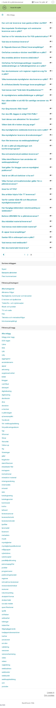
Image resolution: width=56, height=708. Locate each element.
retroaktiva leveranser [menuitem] (10, 582)
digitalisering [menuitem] (6, 391)
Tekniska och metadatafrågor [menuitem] (13, 317)
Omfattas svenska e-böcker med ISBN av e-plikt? (28, 52)
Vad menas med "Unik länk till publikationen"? (28, 90)
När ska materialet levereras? (28, 247)
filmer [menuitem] (4, 438)
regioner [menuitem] (5, 578)
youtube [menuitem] (5, 686)
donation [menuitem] (5, 406)
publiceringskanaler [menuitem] (9, 575)
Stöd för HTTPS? (28, 189)
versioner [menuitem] (5, 651)
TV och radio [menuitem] (7, 310)
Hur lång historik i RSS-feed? (28, 108)
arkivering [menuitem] (5, 370)
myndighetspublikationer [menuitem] (11, 546)
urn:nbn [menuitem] (4, 643)
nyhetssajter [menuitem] (6, 557)
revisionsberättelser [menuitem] (9, 586)
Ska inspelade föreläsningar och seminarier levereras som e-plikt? (28, 29)
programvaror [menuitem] (7, 571)
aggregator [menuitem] (6, 359)
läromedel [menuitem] (5, 528)
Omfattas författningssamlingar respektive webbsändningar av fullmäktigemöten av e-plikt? (28, 64)
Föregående (3, 254)
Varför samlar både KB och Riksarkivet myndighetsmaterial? (28, 201)
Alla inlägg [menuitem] (6, 334)
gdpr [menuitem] (3, 456)
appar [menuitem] (4, 366)
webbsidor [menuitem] (6, 672)
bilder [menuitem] (4, 377)
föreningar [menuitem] (6, 452)
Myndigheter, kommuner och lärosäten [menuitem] (17, 296)
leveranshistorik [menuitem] (8, 517)
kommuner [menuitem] (6, 503)
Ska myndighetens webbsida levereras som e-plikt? (28, 129)
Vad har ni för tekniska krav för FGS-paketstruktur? (28, 36)
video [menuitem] (4, 658)
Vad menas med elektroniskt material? (28, 226)
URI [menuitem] (3, 351)
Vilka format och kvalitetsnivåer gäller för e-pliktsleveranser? (28, 182)
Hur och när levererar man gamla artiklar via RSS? (28, 23)
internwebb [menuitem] (6, 485)
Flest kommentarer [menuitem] (9, 276)
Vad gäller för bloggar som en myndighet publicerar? (28, 168)
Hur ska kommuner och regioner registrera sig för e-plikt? (28, 72)
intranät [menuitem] (5, 488)
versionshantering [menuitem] (8, 654)
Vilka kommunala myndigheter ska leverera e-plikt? (28, 79)
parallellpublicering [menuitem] (9, 560)
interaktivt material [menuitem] (9, 478)
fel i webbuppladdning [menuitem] (10, 424)
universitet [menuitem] (6, 640)
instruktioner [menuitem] (6, 474)
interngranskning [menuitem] (8, 481)
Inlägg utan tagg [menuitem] (8, 337)
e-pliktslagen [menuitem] (7, 413)
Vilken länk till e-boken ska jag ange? (28, 124)
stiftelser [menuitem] (5, 615)
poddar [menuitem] (4, 568)
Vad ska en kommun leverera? (28, 41)
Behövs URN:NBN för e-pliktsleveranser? (28, 216)
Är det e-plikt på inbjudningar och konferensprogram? (28, 147)
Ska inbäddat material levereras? (28, 221)
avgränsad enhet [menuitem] (8, 373)
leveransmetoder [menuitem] (8, 521)
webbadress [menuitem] (6, 669)
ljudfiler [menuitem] (4, 524)
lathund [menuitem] (4, 510)
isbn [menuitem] (3, 492)
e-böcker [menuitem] (5, 409)
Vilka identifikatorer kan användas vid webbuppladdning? (28, 160)
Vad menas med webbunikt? (28, 242)
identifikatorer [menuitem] (7, 463)
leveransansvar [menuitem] (7, 514)
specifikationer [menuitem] (7, 607)
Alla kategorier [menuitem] (8, 289)
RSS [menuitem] (3, 348)
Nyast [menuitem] (4, 269)
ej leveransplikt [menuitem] (7, 416)
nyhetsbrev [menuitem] (6, 553)
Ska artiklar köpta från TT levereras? (28, 194)
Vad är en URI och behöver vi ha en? (28, 175)
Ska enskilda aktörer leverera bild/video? (28, 57)
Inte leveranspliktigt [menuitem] (9, 321)
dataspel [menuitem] (5, 388)
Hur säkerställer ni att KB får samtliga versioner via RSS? (28, 102)
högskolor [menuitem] (6, 460)
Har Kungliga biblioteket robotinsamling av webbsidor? (28, 209)
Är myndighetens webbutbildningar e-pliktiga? (28, 95)
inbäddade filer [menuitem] (7, 467)
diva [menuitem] (3, 402)
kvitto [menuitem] (4, 506)
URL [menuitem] (3, 355)
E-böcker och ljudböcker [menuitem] (11, 300)
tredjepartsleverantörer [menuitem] (11, 632)
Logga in (50, 692)
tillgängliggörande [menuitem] (8, 629)
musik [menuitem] (4, 539)
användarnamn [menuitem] (7, 362)
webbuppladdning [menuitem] (9, 679)
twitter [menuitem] (4, 636)
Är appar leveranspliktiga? (28, 232)
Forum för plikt (39, 2)
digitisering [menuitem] (6, 395)
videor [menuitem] (4, 661)
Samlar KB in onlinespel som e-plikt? (28, 237)
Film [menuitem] (3, 314)
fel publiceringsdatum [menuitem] (10, 427)
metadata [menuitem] (5, 535)
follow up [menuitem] (5, 445)
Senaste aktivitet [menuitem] (9, 273)
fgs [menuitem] (3, 431)
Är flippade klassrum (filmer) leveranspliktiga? (28, 47)
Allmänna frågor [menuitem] (8, 292)
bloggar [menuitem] (5, 380)
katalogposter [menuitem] (7, 499)
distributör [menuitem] (6, 398)
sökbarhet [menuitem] (6, 618)
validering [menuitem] (5, 647)
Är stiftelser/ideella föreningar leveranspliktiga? (28, 84)
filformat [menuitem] (5, 434)
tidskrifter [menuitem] (5, 625)
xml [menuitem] (3, 683)
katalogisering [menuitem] (7, 496)
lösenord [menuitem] (5, 532)
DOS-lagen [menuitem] (6, 341)
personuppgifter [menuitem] (8, 564)
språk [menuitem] (4, 611)
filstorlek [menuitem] (5, 442)
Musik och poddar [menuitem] (9, 307)
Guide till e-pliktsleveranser (12, 2)
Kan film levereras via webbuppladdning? (28, 140)
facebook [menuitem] (5, 420)
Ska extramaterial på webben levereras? (28, 154)
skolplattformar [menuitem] (8, 596)
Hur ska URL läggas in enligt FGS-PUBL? (28, 114)
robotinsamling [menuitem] (7, 593)
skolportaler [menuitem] (6, 600)
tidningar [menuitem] (5, 622)
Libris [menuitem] (4, 344)
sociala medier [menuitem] (7, 604)
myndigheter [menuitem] (6, 542)
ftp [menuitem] (3, 449)
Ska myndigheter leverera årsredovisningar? (28, 135)
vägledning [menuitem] (6, 665)
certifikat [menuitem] (5, 384)
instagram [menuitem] (6, 470)
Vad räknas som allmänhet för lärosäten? (28, 119)
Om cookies (49, 695)
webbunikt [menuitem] (6, 676)
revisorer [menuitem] (5, 589)
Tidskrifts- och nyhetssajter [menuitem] (13, 303)
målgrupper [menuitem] (6, 550)
